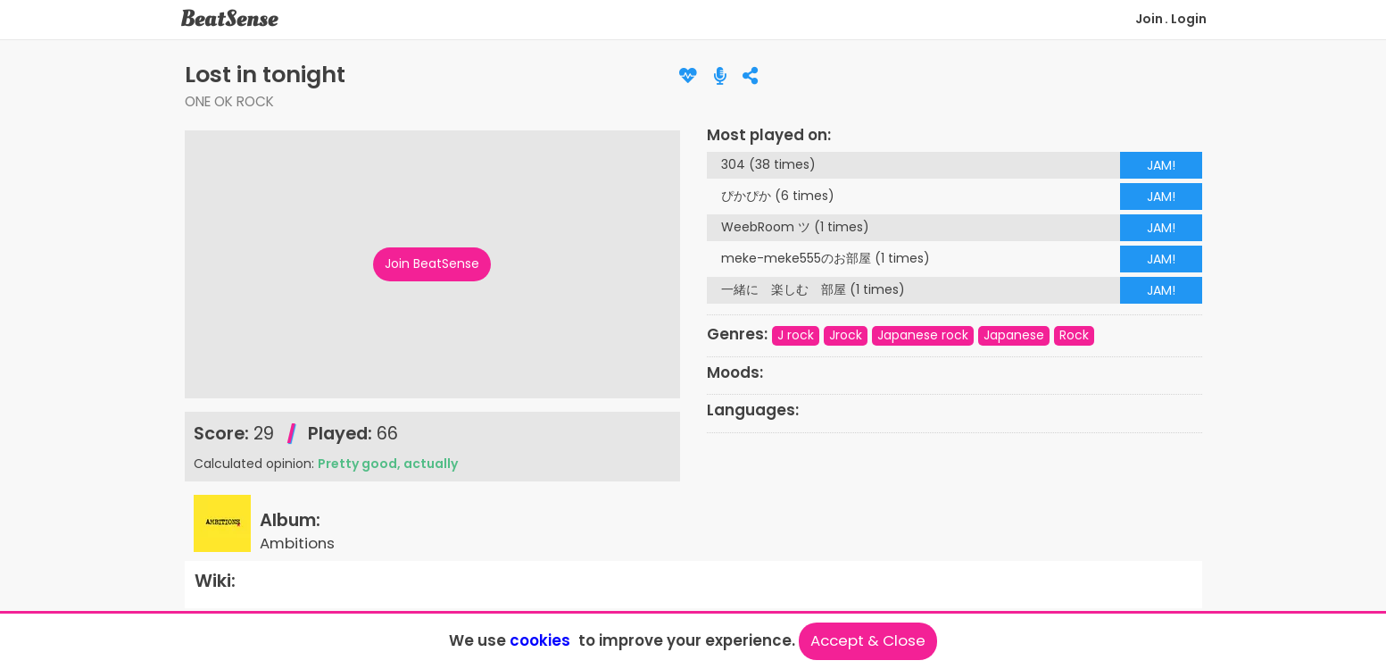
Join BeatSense (432, 263)
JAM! (1161, 165)
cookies (540, 640)
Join (1149, 19)
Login (1189, 19)
